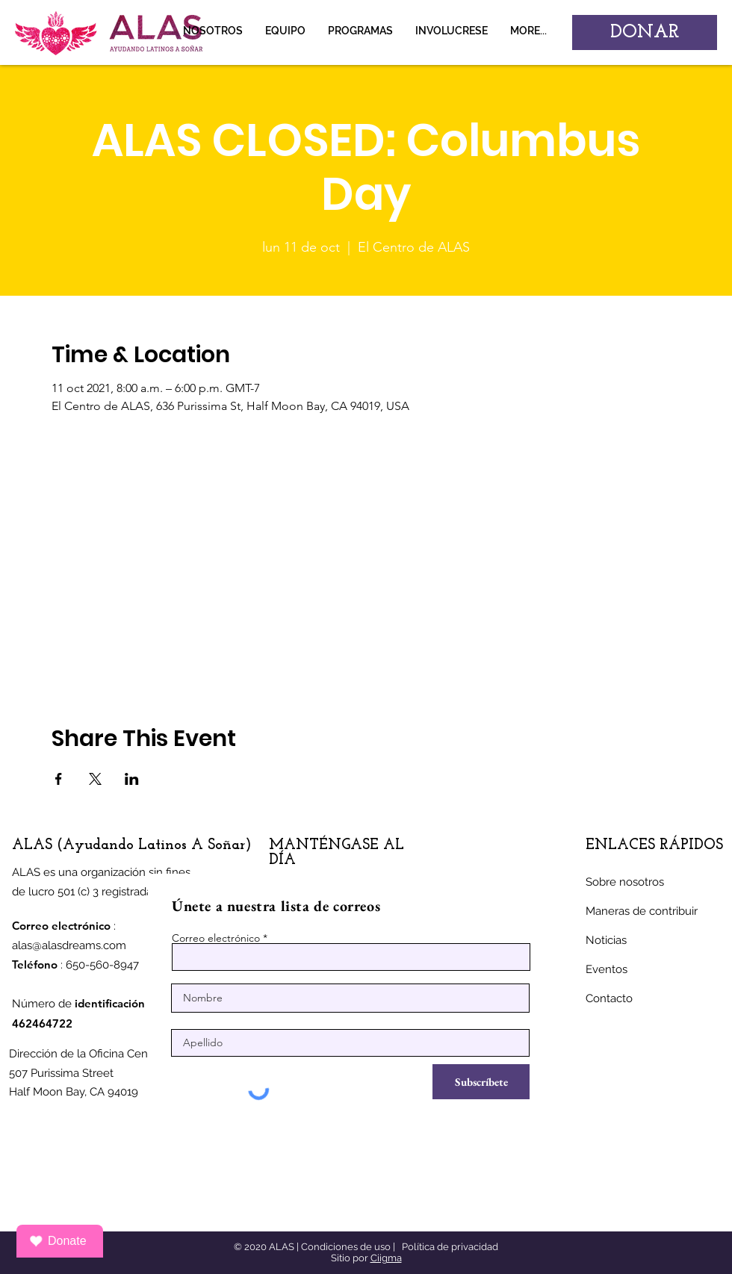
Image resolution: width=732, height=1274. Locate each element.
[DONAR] (644, 32)
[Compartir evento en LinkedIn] (132, 779)
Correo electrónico (216, 938)
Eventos (606, 969)
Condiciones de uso (346, 1246)
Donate (58, 1241)
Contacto (609, 998)
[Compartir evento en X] (95, 779)
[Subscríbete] (481, 1081)
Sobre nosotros (625, 882)
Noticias (606, 940)
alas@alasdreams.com (69, 945)
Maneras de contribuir (642, 911)
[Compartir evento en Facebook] (59, 779)
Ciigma (386, 1258)
